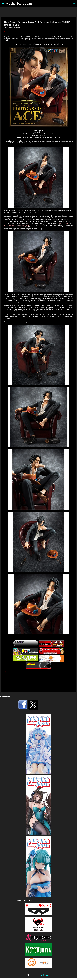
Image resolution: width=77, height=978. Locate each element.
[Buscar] (74, 3)
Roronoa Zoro (24, 225)
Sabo (67, 223)
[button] (5, 31)
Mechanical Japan (19, 3)
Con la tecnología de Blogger (38, 975)
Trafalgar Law (9, 225)
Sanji (60, 223)
